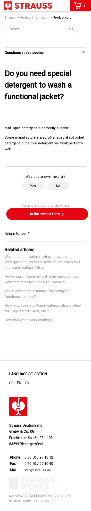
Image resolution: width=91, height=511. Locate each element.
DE (11, 383)
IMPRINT (14, 501)
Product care (62, 17)
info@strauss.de (38, 470)
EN (19, 383)
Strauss (10, 17)
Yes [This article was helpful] (33, 186)
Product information (34, 17)
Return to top (18, 233)
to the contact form (47, 214)
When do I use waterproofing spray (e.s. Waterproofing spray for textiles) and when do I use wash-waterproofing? (42, 262)
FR (27, 383)
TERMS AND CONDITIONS (54, 495)
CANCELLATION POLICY (38, 501)
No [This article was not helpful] (58, 186)
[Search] (41, 29)
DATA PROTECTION (22, 495)
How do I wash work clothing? (29, 320)
